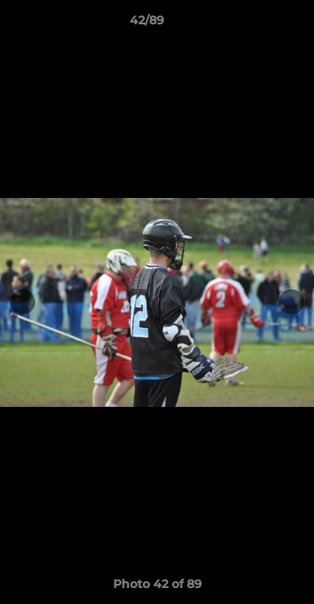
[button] (254, 24)
